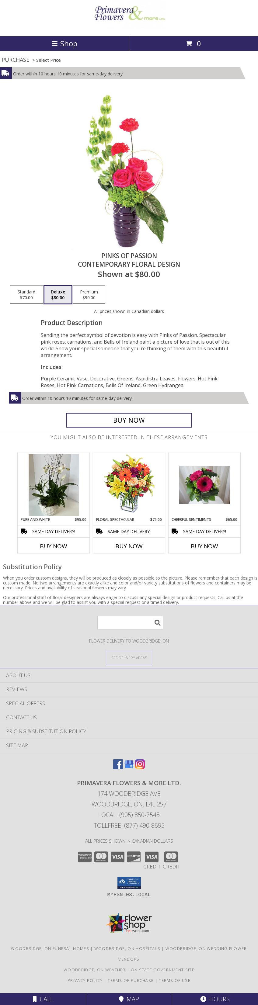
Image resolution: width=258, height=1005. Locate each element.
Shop (64, 43)
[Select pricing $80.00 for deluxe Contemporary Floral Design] (57, 294)
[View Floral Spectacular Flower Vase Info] (129, 485)
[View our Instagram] (140, 767)
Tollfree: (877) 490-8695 (129, 825)
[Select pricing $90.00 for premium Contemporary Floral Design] (89, 294)
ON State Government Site (162, 969)
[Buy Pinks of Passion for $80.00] (129, 420)
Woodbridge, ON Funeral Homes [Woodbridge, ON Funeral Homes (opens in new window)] (50, 948)
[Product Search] (130, 622)
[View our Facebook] (118, 767)
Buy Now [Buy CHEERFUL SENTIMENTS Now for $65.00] (204, 546)
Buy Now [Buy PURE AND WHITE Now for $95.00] (53, 546)
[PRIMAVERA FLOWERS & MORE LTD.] (129, 27)
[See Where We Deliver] (129, 657)
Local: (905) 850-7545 (129, 815)
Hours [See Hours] (215, 999)
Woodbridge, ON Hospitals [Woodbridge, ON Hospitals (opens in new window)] (127, 948)
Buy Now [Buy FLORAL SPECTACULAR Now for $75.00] (129, 546)
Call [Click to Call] (43, 999)
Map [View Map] (129, 999)
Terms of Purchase (131, 980)
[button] (129, 883)
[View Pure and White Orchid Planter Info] (53, 485)
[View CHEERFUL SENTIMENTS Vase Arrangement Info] (204, 485)
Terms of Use (174, 980)
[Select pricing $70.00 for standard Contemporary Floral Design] (26, 294)
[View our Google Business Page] (129, 767)
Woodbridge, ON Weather (95, 969)
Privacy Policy (85, 980)
